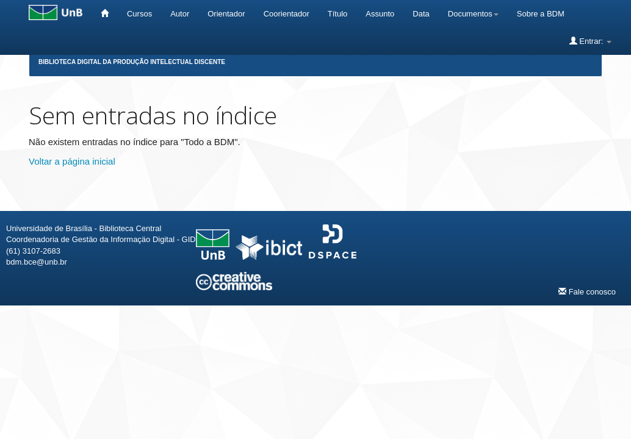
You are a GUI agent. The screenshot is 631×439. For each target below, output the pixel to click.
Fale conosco (587, 291)
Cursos (139, 13)
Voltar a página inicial (72, 161)
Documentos (473, 13)
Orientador (226, 13)
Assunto (380, 13)
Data (421, 13)
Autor (179, 13)
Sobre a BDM (540, 13)
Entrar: (590, 41)
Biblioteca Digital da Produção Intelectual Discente (131, 62)
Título (338, 13)
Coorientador (286, 13)
